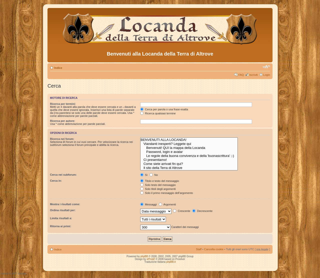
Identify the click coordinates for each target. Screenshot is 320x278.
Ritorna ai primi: (60, 226)
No (154, 174)
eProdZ (151, 259)
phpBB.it (171, 261)
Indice (58, 67)
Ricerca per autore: (62, 120)
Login (266, 74)
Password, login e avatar (189, 152)
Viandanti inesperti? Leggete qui (189, 144)
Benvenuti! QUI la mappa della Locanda (189, 148)
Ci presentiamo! (189, 160)
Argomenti (167, 204)
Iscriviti (253, 74)
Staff (199, 249)
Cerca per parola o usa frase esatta (164, 109)
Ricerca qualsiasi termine (158, 113)
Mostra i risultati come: (65, 204)
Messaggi (148, 204)
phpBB (144, 256)
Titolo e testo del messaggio (159, 180)
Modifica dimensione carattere (266, 67)
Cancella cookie (214, 249)
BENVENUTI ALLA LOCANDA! (189, 140)
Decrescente (202, 210)
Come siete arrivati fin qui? (189, 164)
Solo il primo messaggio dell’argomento (166, 192)
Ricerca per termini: (63, 103)
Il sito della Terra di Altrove (189, 168)
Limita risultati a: (61, 218)
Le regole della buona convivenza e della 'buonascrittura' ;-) (189, 156)
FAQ (241, 74)
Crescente (181, 210)
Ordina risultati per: (63, 210)
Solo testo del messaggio (158, 184)
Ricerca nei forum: (62, 138)
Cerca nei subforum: (63, 174)
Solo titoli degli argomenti (158, 188)
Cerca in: (56, 180)
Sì (144, 174)
